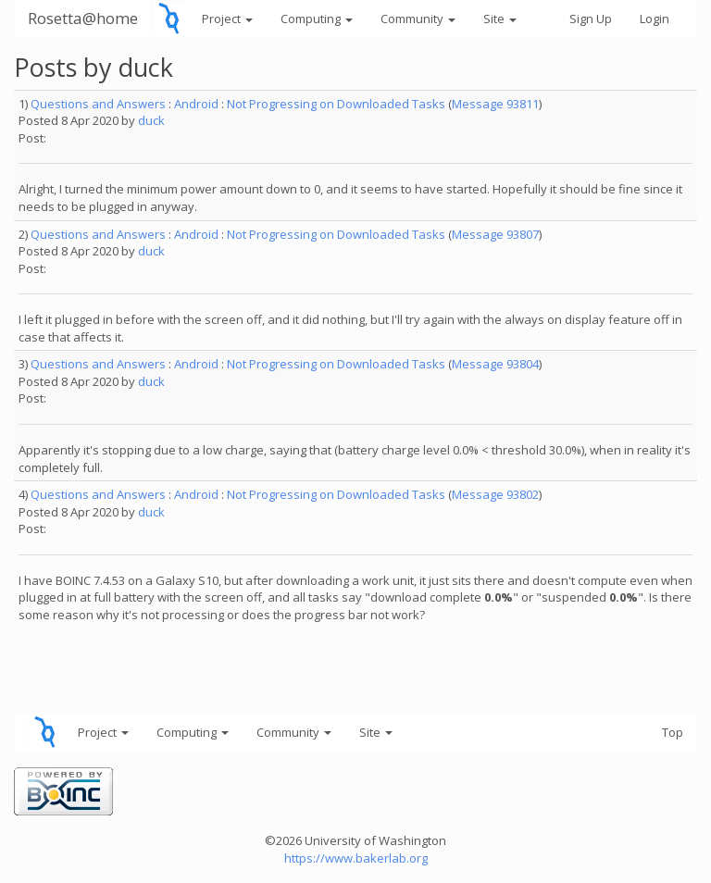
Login (654, 18)
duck (151, 120)
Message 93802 (495, 494)
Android (196, 103)
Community (417, 18)
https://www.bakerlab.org (356, 858)
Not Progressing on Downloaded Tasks (336, 103)
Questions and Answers (98, 103)
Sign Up (590, 18)
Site (500, 18)
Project (227, 18)
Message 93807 (495, 234)
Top (672, 732)
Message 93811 (495, 103)
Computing (317, 18)
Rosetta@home (83, 18)
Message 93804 (495, 363)
